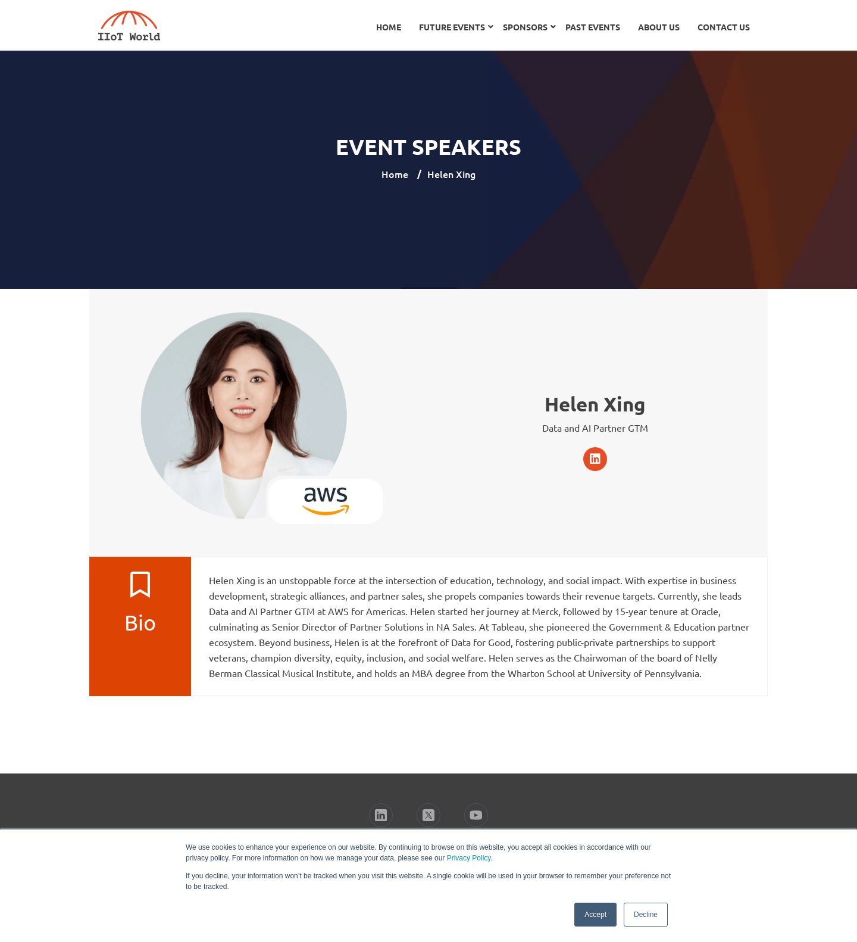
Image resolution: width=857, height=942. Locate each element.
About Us (659, 26)
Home (388, 26)
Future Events (452, 26)
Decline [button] (646, 914)
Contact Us (724, 26)
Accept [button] (595, 914)
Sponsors (525, 26)
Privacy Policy (469, 858)
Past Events (592, 26)
